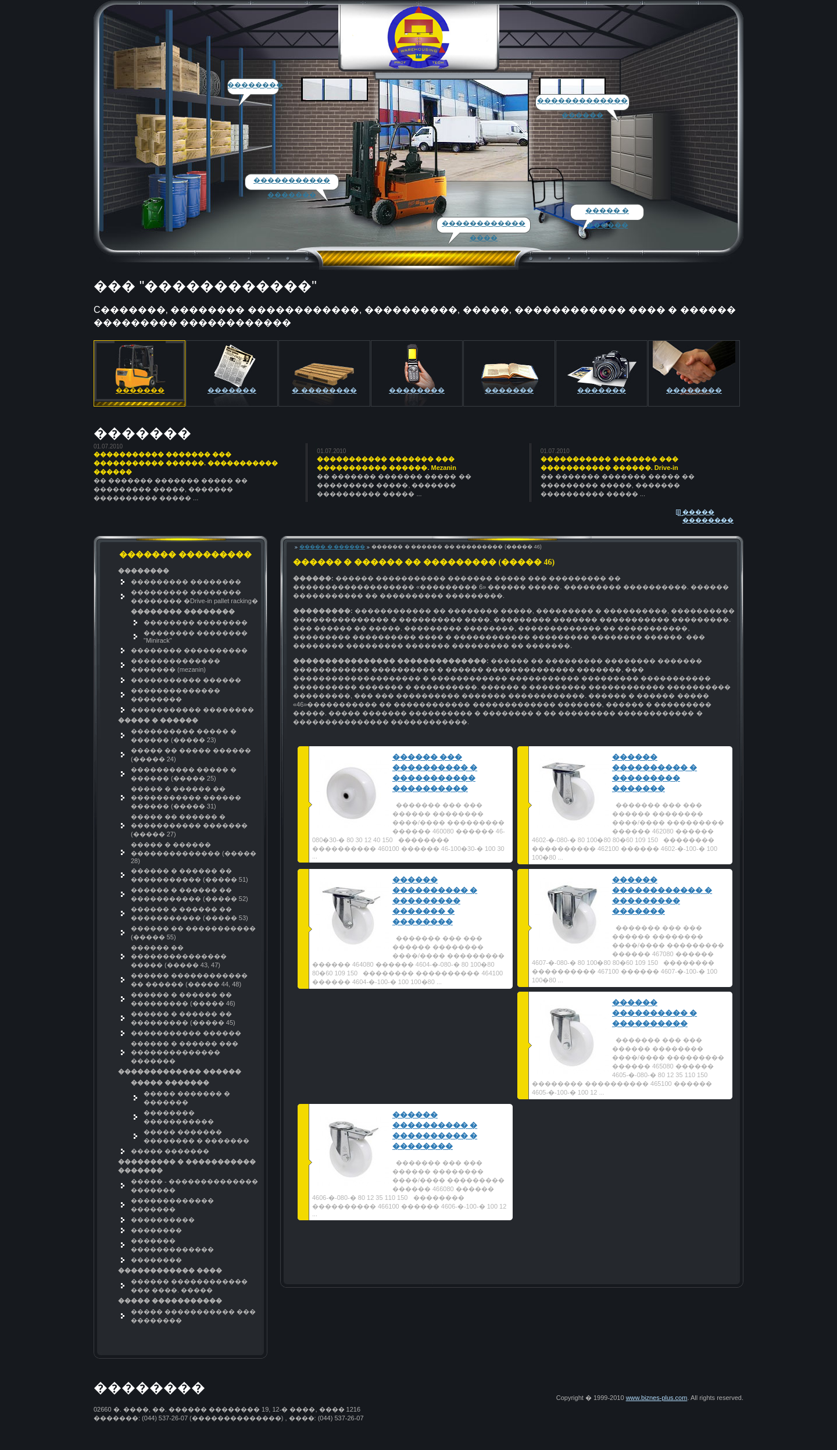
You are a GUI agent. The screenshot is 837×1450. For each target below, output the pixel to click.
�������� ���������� (189, 650)
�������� (255, 85)
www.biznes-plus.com (657, 1397)
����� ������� (170, 1151)
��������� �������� (186, 581)
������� (232, 390)
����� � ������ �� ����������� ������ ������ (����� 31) (186, 797)
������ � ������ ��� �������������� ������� (184, 1052)
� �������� (324, 390)
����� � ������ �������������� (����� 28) (193, 852)
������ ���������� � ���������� (654, 1013)
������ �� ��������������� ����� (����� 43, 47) (179, 956)
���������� (163, 1219)
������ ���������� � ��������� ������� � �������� (434, 900)
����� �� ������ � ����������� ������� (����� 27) (189, 825)
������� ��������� (140, 396)
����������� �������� (192, 709)
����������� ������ (186, 679)
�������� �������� (196, 622)
